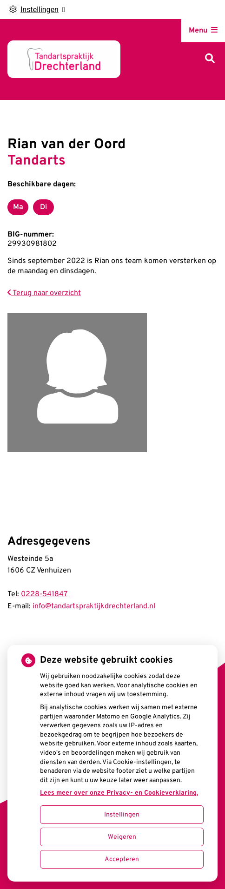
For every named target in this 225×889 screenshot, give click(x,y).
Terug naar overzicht (44, 293)
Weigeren (122, 837)
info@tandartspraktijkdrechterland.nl (94, 606)
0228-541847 (44, 594)
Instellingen (121, 815)
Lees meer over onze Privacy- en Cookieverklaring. (119, 793)
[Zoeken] (210, 59)
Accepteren (122, 859)
